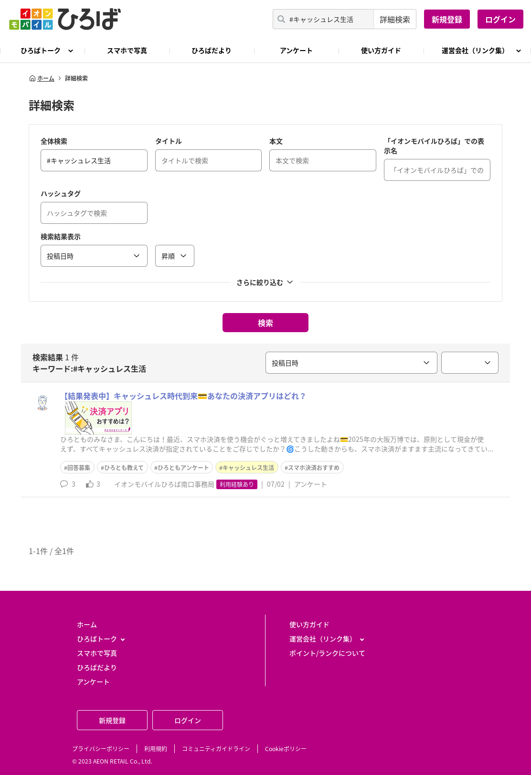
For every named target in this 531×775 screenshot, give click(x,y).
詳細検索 (395, 19)
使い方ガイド (381, 50)
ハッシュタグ (61, 193)
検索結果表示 (61, 236)
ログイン (500, 19)
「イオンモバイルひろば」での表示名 (434, 145)
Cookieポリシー (286, 748)
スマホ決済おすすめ (314, 467)
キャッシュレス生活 (248, 467)
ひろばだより (211, 50)
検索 (265, 322)
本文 (276, 141)
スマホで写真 (127, 50)
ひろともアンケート (183, 467)
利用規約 (155, 748)
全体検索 (54, 141)
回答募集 (78, 467)
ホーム (41, 78)
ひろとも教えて (124, 467)
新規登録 (447, 19)
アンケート (296, 50)
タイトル (168, 141)
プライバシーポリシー (100, 748)
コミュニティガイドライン (216, 748)
